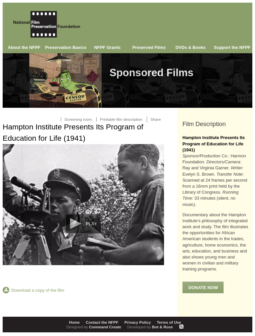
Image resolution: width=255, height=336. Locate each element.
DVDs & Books (190, 47)
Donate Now (203, 287)
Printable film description (121, 119)
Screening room (78, 119)
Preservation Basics (65, 47)
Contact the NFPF (102, 322)
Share (155, 119)
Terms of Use (169, 322)
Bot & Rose (150, 327)
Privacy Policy (138, 322)
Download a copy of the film (37, 290)
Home (74, 322)
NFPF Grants (107, 47)
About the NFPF (24, 47)
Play (91, 223)
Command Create (94, 327)
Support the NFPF (232, 47)
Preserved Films (148, 47)
